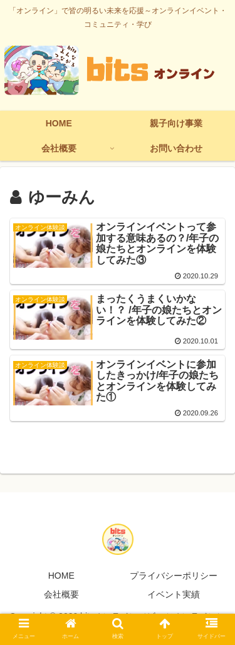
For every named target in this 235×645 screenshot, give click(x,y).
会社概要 (61, 594)
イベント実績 (173, 594)
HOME (61, 576)
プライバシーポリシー (173, 576)
